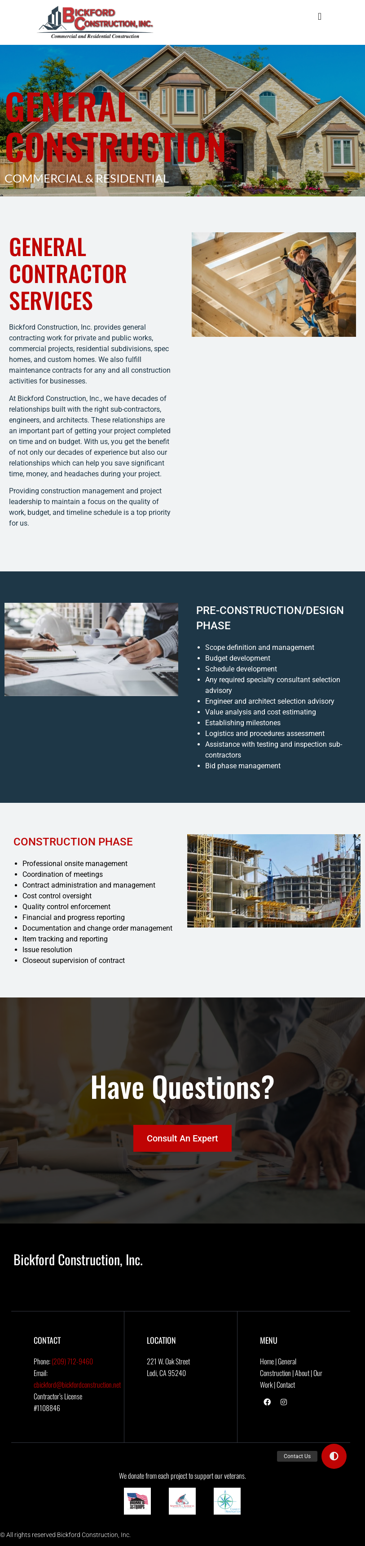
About (302, 1372)
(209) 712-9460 (72, 1361)
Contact (286, 1384)
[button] (319, 16)
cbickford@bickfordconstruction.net (77, 1384)
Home (267, 1361)
